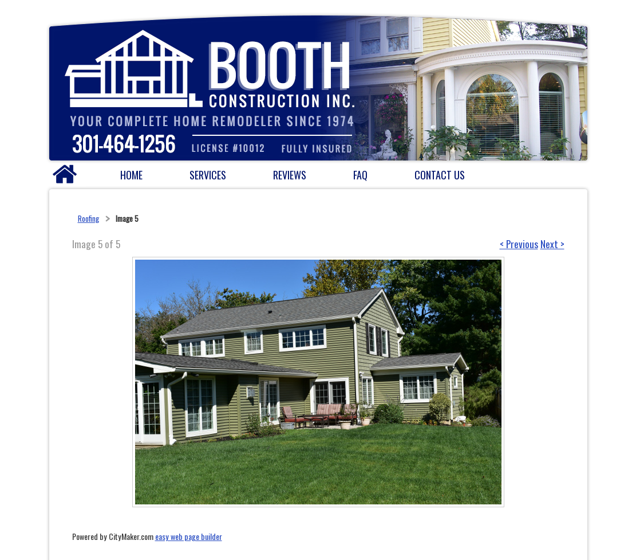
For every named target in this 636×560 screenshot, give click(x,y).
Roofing (88, 218)
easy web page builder (188, 536)
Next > (552, 243)
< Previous (519, 243)
